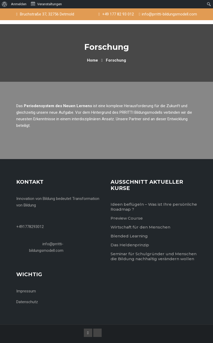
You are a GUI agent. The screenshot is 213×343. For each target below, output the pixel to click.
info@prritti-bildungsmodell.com (169, 14)
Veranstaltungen (46, 3)
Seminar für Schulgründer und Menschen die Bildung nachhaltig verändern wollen (153, 256)
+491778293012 (30, 226)
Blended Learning (129, 235)
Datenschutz (27, 302)
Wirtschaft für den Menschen (140, 227)
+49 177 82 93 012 (118, 14)
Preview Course (127, 218)
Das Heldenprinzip (130, 244)
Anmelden (18, 4)
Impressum (26, 291)
